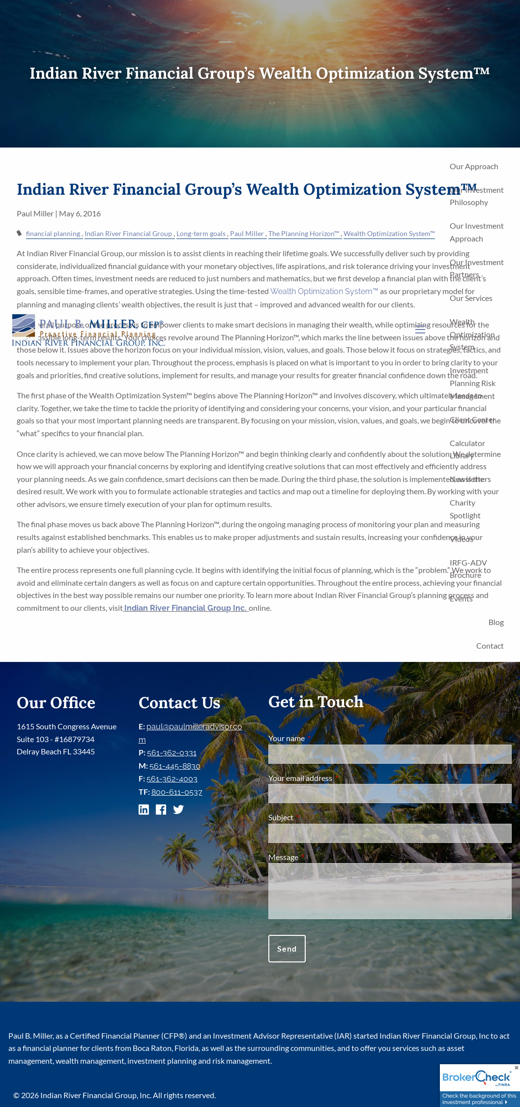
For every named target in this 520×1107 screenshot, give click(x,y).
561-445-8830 (175, 766)
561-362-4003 (172, 778)
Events (461, 598)
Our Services (471, 297)
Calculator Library (467, 449)
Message (318, 857)
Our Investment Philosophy (477, 196)
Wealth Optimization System (472, 334)
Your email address (335, 777)
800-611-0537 (176, 792)
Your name (322, 738)
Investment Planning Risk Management (472, 382)
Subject (316, 817)
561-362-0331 (172, 752)
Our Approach (474, 166)
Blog (496, 622)
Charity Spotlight (465, 509)
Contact (490, 645)
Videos (461, 538)
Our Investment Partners (477, 268)
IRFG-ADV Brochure (468, 569)
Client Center (472, 419)
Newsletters (470, 478)
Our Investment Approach (477, 232)
